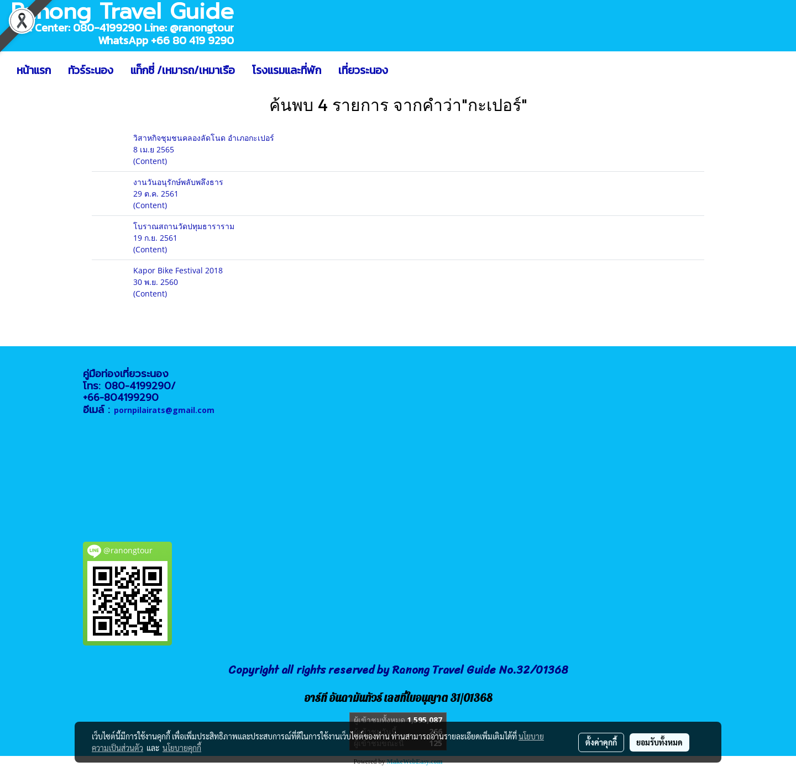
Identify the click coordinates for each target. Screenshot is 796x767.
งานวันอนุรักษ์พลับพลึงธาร (178, 182)
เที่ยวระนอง (363, 70)
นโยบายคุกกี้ (182, 748)
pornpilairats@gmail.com (164, 410)
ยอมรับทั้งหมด (659, 742)
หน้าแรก (34, 70)
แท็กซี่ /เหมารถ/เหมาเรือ (182, 70)
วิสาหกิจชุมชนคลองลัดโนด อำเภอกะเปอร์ (203, 138)
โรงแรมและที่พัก (286, 70)
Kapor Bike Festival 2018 (178, 270)
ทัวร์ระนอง (90, 70)
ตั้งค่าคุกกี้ (601, 742)
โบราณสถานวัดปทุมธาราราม (183, 226)
